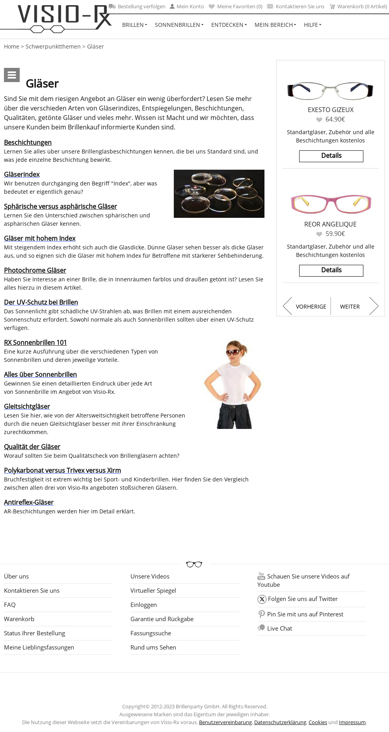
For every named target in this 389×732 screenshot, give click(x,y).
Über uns (16, 576)
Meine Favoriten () (235, 6)
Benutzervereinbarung (225, 722)
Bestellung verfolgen (137, 6)
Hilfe (311, 24)
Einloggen (143, 604)
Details (331, 155)
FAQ (10, 604)
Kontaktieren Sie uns (295, 6)
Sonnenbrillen (177, 24)
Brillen (133, 24)
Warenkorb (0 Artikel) (358, 6)
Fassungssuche (150, 633)
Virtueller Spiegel (153, 590)
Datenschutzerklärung (280, 722)
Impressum (352, 722)
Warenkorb (19, 619)
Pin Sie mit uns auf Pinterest (305, 614)
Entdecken (227, 24)
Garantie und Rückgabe (162, 619)
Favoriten (319, 119)
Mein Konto (187, 6)
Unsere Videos (149, 576)
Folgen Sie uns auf (303, 599)
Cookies (318, 722)
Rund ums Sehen (153, 647)
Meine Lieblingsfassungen (39, 647)
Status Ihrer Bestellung (34, 633)
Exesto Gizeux (331, 109)
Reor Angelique (330, 224)
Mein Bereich (274, 24)
